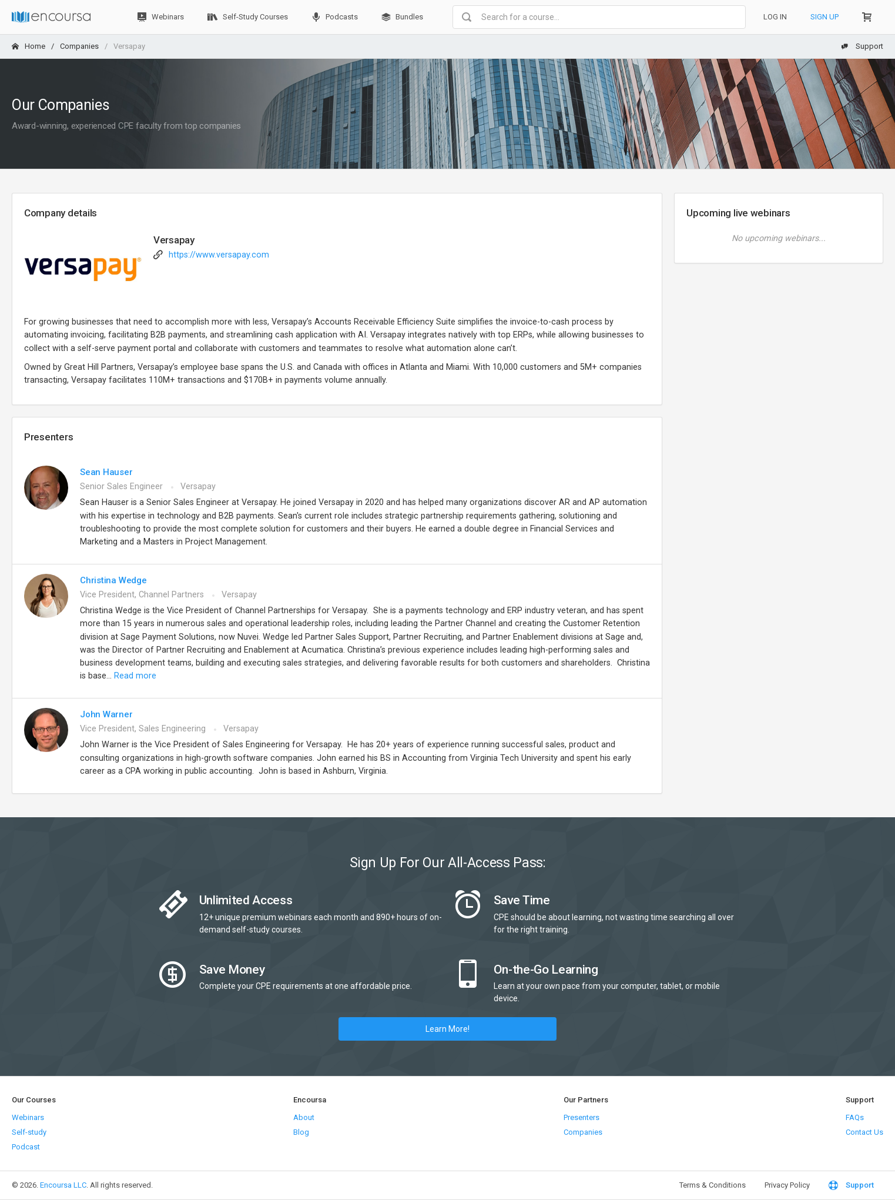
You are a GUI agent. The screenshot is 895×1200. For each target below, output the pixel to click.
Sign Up (824, 16)
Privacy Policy (787, 1185)
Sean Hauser (106, 472)
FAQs (855, 1117)
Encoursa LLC (63, 1185)
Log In (775, 16)
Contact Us (864, 1132)
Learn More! (447, 1029)
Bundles (402, 17)
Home (28, 46)
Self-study (29, 1132)
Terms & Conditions (712, 1185)
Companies (79, 46)
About (303, 1117)
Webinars (161, 17)
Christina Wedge (113, 580)
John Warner (106, 714)
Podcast (26, 1146)
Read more (135, 676)
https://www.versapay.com (219, 255)
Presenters (581, 1117)
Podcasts (334, 17)
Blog (301, 1132)
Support (862, 46)
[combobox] (599, 17)
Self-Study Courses (247, 17)
